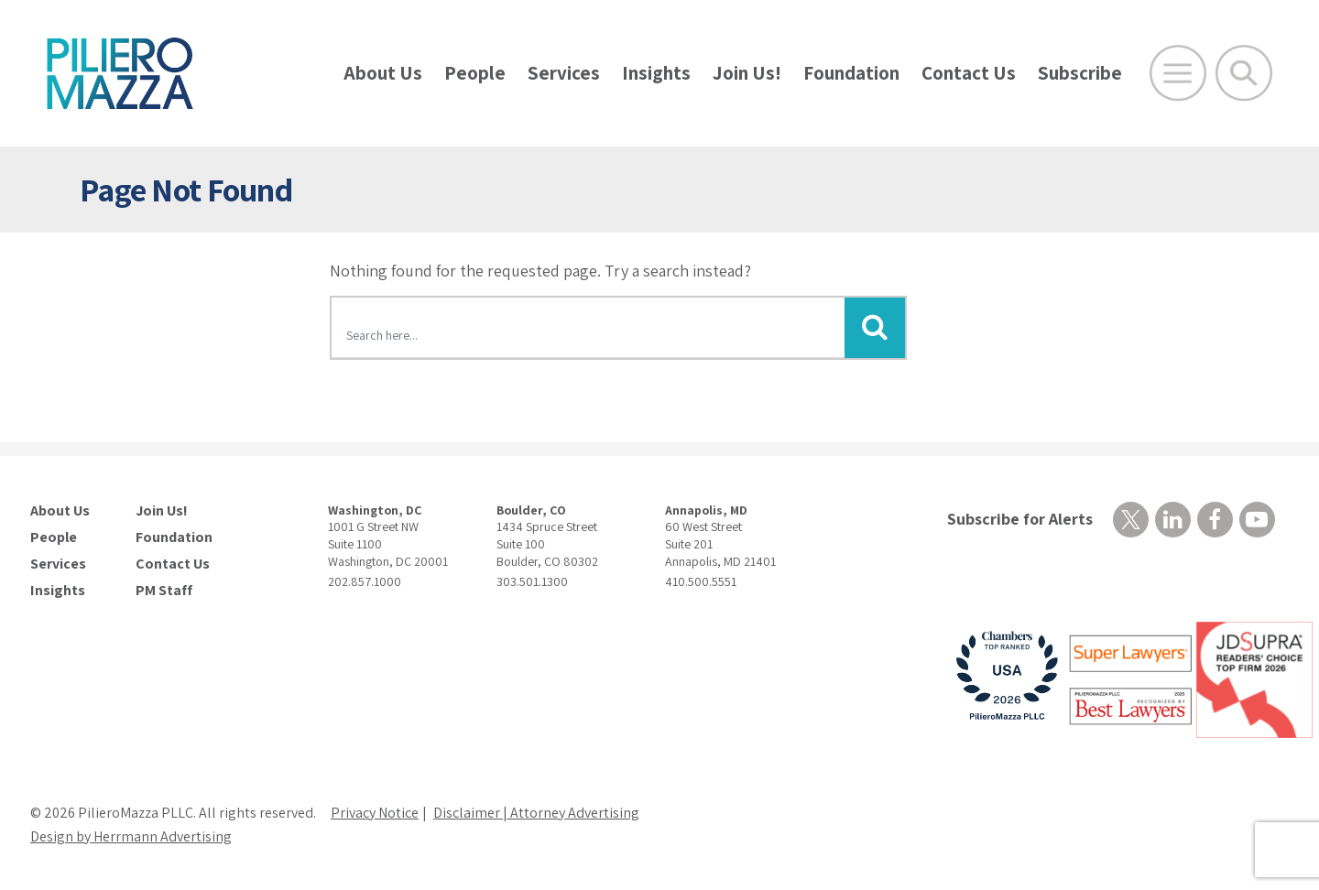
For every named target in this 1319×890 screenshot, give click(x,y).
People (475, 72)
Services (564, 72)
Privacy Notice (375, 812)
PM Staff (164, 590)
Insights (656, 72)
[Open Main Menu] (1178, 73)
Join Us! (747, 72)
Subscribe (1080, 72)
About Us (382, 72)
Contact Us (968, 72)
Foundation (851, 72)
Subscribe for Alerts (1020, 518)
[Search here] (588, 330)
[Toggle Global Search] (1243, 73)
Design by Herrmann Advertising (131, 836)
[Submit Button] (875, 328)
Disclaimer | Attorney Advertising (536, 812)
